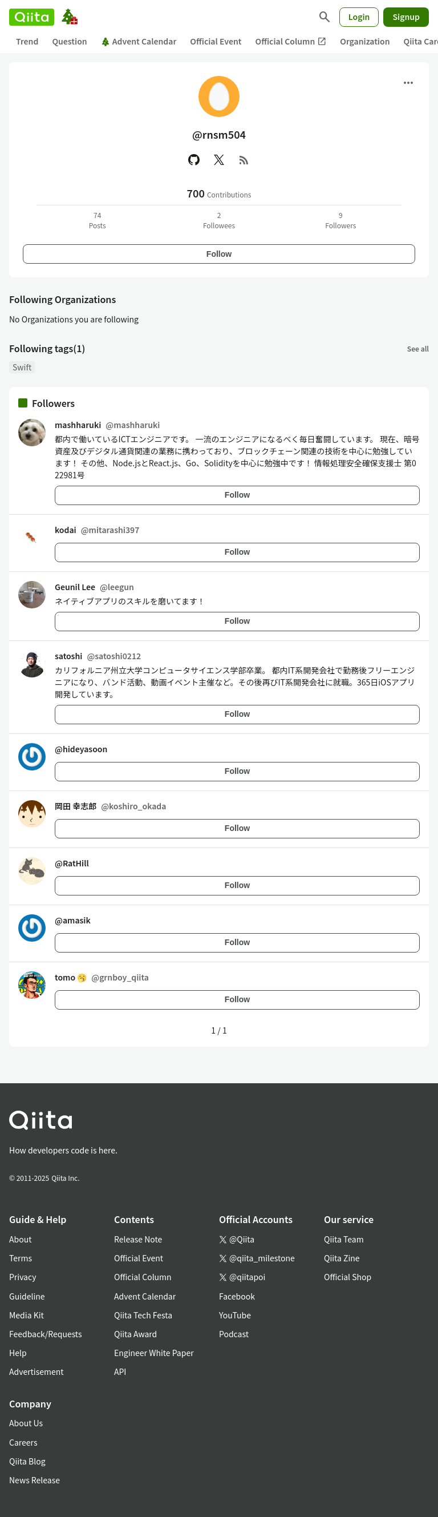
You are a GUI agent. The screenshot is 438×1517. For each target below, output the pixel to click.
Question (69, 41)
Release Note (138, 1239)
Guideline (27, 1296)
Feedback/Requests (45, 1334)
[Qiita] (31, 17)
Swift (22, 367)
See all (418, 348)
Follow (219, 254)
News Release (34, 1480)
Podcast (234, 1334)
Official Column (291, 41)
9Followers (340, 220)
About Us (26, 1423)
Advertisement (36, 1371)
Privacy (22, 1276)
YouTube (235, 1315)
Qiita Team (344, 1239)
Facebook (237, 1296)
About (20, 1239)
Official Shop (347, 1276)
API (120, 1371)
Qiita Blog (27, 1461)
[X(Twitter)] (219, 159)
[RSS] (244, 159)
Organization (365, 41)
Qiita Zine (342, 1258)
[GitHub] (193, 159)
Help (18, 1352)
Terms (20, 1258)
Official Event (215, 41)
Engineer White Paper (154, 1352)
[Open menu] (408, 82)
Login (359, 16)
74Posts (97, 220)
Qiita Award (135, 1334)
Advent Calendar (139, 41)
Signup (406, 16)
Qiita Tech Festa (143, 1315)
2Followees (219, 220)
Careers (23, 1442)
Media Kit (26, 1315)
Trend (27, 41)
